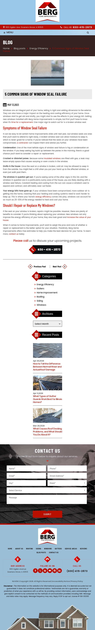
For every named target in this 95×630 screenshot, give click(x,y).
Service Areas (71, 548)
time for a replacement (22, 122)
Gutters (40, 288)
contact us (13, 234)
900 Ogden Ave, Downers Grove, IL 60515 (24, 27)
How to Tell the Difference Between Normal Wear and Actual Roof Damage (47, 366)
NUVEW (15, 581)
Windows (41, 305)
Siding (40, 300)
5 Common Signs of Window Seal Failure (36, 94)
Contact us (53, 552)
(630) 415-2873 (77, 571)
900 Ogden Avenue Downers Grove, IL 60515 (17, 570)
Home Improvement (47, 292)
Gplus (45, 570)
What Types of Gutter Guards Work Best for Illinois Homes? (47, 399)
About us (19, 548)
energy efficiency (43, 196)
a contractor (22, 142)
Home (10, 548)
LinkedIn (59, 570)
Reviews (83, 548)
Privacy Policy (77, 581)
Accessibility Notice (61, 581)
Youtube (50, 570)
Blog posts (41, 552)
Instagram (54, 570)
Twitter (40, 570)
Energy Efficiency (45, 284)
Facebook (35, 570)
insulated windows (52, 158)
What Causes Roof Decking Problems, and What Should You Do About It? (47, 431)
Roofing (40, 296)
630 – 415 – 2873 (49, 250)
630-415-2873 (82, 27)
